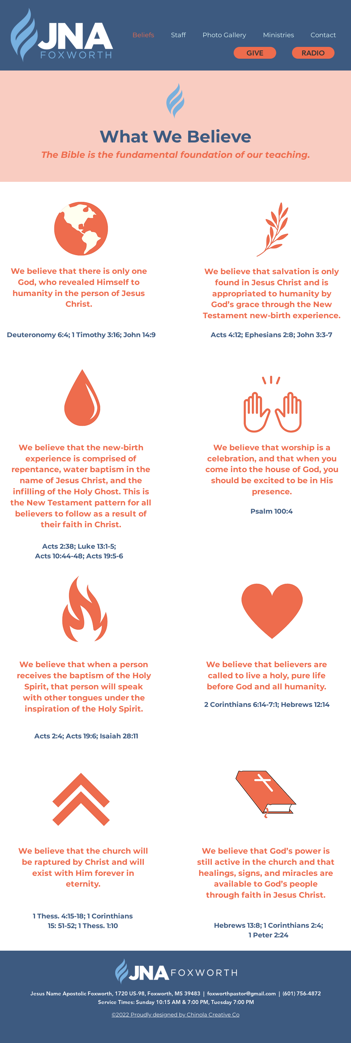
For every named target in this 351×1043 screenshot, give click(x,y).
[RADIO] (313, 53)
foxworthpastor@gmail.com (241, 993)
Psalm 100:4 (271, 511)
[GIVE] (255, 53)
